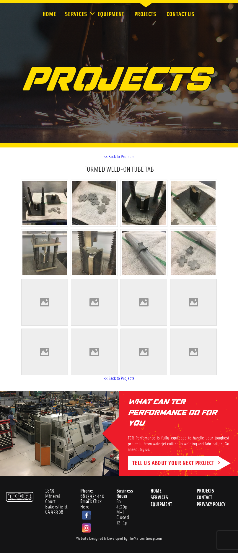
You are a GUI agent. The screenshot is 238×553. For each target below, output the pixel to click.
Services (77, 13)
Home (49, 13)
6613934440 (92, 493)
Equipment (111, 13)
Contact (204, 497)
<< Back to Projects (119, 156)
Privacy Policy (211, 504)
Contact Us (181, 13)
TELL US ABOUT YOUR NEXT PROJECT (173, 462)
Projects (146, 13)
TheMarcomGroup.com (145, 538)
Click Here (91, 503)
